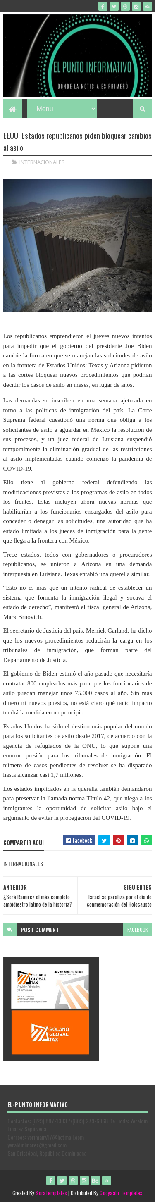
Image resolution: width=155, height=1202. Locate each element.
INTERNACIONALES (42, 162)
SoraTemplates (51, 1192)
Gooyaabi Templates (121, 1192)
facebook (137, 929)
